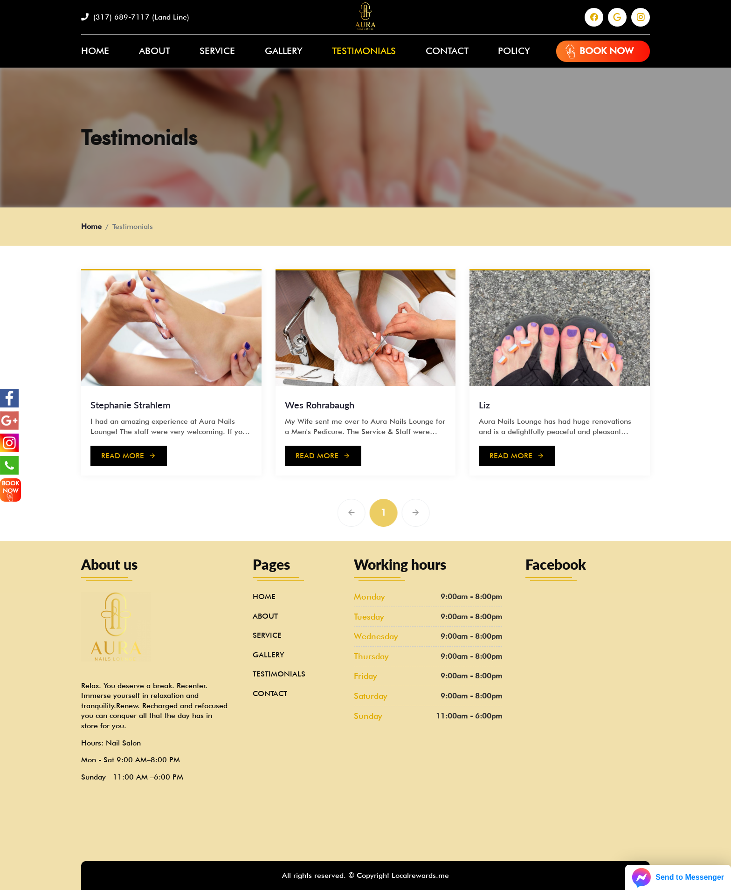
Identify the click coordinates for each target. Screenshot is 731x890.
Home (95, 50)
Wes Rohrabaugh (319, 404)
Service (217, 50)
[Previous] (368, 513)
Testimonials (364, 50)
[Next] (433, 513)
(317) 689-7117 (135, 17)
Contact (447, 50)
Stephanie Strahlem (130, 404)
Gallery (284, 50)
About (154, 50)
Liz (484, 404)
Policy (514, 50)
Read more (128, 455)
